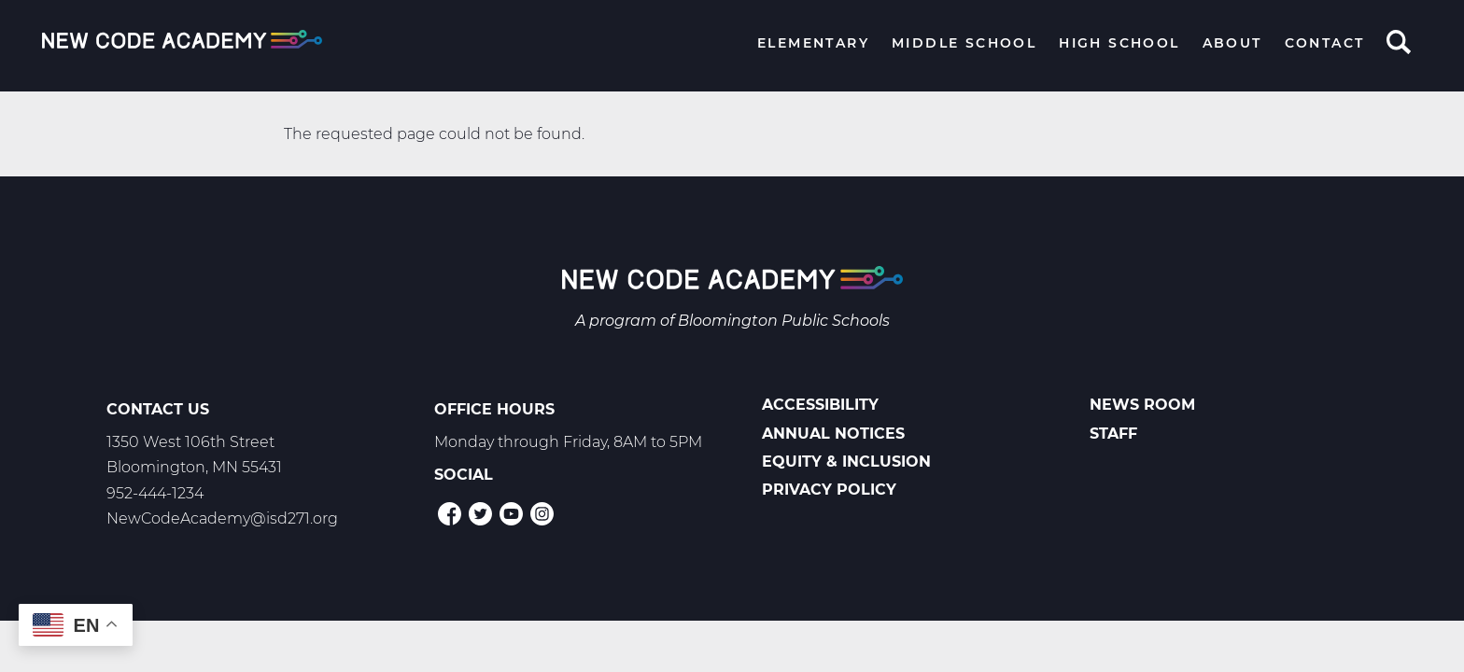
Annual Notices (833, 433)
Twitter (480, 513)
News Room (1142, 404)
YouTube (511, 513)
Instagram (542, 513)
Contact (1325, 43)
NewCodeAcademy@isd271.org (222, 518)
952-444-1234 (155, 493)
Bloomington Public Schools (784, 320)
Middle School (964, 43)
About (1232, 43)
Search (1399, 44)
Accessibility (820, 404)
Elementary (813, 43)
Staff (1113, 433)
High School (1119, 43)
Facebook (449, 513)
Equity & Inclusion (846, 461)
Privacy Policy (829, 489)
